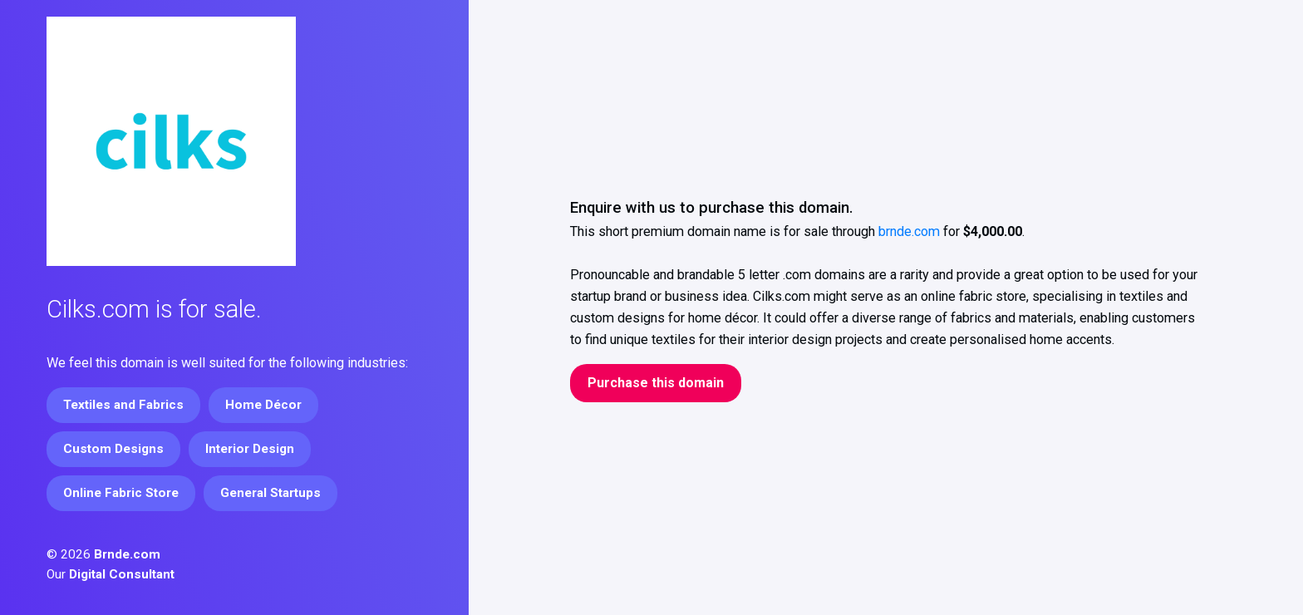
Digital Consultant (122, 574)
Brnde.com (127, 554)
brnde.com (909, 231)
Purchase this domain (656, 383)
